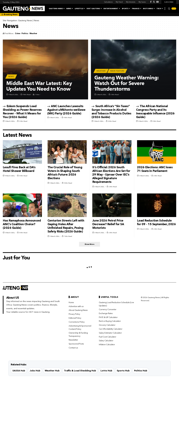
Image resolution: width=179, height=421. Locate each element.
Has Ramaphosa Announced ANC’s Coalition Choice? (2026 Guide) (22, 224)
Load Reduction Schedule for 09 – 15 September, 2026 (156, 222)
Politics (25, 33)
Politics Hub (140, 371)
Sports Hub (123, 371)
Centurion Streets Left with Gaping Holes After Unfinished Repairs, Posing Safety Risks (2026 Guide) (66, 226)
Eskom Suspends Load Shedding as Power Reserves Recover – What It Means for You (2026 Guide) (22, 111)
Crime (17, 33)
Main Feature (117, 71)
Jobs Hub (35, 371)
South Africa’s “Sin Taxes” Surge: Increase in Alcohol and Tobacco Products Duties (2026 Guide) (111, 111)
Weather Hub (52, 371)
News (11, 76)
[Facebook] (150, 2)
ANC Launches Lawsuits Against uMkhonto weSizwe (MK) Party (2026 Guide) (66, 109)
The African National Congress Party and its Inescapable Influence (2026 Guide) (155, 111)
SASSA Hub (18, 371)
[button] (165, 8)
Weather (33, 33)
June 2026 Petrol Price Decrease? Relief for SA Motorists (108, 224)
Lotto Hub (106, 371)
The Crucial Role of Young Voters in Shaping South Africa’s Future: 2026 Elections (65, 172)
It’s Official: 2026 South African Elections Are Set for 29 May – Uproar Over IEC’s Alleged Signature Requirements (111, 174)
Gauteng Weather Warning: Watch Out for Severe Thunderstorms (126, 83)
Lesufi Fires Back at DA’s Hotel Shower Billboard (19, 169)
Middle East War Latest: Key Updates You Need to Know (39, 86)
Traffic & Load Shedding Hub (80, 371)
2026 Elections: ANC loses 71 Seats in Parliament (155, 169)
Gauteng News (25, 20)
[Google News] (157, 2)
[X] (154, 2)
